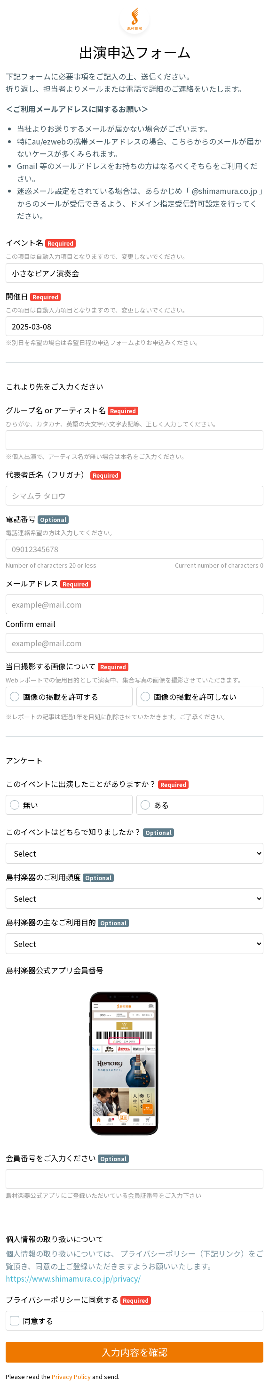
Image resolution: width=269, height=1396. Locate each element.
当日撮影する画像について (67, 666)
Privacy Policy (71, 1376)
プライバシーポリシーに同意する (78, 1299)
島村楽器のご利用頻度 (60, 877)
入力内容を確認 (134, 1352)
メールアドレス (48, 583)
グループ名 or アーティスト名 (72, 410)
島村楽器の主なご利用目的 (67, 922)
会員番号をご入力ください (67, 1157)
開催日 (33, 296)
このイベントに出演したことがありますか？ (97, 783)
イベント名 (41, 242)
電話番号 (37, 518)
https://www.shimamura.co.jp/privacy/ (73, 1278)
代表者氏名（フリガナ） (63, 474)
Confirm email (30, 623)
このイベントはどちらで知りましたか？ (90, 831)
